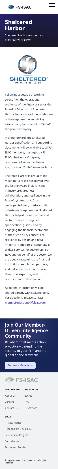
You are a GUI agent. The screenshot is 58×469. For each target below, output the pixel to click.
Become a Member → (20, 365)
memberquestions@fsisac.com (25, 302)
